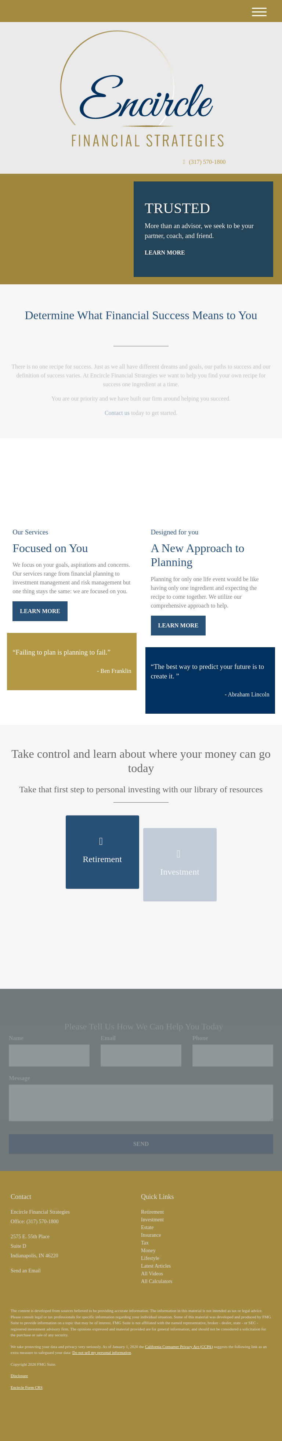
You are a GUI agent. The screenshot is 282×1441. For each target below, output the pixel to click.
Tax (145, 1243)
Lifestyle (150, 1258)
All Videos (152, 1273)
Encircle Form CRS (27, 1387)
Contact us (117, 416)
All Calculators (156, 1281)
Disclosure (19, 1375)
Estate (147, 1227)
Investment (152, 1219)
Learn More (165, 252)
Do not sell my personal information (101, 1352)
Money (148, 1250)
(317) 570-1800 (204, 162)
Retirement (152, 1212)
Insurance (151, 1235)
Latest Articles (156, 1266)
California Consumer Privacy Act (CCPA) (179, 1346)
